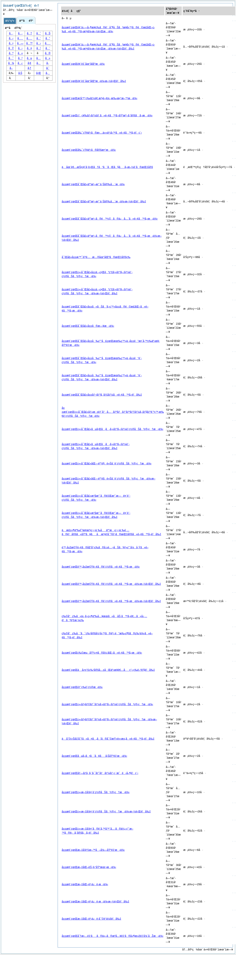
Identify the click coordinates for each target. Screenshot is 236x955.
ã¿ (20, 63)
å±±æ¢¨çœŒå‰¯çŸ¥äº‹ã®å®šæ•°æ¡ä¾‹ (89, 149)
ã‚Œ (38, 73)
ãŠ (47, 33)
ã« (20, 53)
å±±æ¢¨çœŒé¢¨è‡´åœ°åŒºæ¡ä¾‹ (83, 63)
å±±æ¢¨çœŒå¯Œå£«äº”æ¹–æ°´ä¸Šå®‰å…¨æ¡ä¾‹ (93, 184)
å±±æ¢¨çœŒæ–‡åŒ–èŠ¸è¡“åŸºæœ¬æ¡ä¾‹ (89, 867)
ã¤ (29, 48)
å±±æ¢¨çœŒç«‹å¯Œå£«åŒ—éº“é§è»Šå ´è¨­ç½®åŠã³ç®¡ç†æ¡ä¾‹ (107, 463)
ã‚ (38, 63)
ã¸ (38, 58)
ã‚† (29, 68)
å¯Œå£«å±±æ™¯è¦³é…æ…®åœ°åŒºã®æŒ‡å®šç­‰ (96, 257)
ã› (38, 43)
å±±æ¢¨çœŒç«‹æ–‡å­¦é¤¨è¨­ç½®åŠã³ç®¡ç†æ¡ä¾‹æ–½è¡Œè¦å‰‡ (106, 811)
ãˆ (38, 33)
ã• (11, 43)
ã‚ (11, 33)
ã (29, 38)
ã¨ (47, 48)
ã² (20, 58)
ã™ (29, 43)
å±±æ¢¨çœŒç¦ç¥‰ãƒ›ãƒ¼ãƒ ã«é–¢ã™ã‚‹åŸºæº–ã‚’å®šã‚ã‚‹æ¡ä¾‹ (107, 115)
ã (20, 38)
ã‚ (48, 73)
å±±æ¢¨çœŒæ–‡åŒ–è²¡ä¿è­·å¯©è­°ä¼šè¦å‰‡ (91, 918)
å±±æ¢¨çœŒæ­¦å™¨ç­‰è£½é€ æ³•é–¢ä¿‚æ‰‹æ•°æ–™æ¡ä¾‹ (99, 98)
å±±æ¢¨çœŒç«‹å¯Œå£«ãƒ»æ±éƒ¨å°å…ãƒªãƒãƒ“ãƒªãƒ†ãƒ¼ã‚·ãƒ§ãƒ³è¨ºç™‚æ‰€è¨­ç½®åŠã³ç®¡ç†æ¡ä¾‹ (113, 411)
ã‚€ (29, 63)
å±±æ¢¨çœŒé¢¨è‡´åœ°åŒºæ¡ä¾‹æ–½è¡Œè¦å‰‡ (94, 81)
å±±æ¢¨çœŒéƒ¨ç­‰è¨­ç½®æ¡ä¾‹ (82, 687)
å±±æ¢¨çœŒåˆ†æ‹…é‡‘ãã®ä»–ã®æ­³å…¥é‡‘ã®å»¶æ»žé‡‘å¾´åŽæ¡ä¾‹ (112, 935)
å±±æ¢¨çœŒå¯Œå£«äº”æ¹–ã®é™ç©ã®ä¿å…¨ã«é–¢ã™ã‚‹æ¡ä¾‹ (110, 218)
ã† (29, 33)
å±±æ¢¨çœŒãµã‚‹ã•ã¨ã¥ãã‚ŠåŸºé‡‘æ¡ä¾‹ (94, 755)
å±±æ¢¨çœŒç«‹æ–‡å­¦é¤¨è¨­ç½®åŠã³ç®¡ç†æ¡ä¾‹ (95, 792)
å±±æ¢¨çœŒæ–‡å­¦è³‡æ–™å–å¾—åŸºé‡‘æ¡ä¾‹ (93, 849)
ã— (20, 43)
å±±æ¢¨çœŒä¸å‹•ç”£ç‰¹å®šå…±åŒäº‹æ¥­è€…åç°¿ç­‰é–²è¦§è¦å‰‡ (108, 669)
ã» (47, 58)
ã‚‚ (47, 63)
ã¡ (20, 48)
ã (48, 43)
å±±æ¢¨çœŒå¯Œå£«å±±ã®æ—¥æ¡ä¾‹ (88, 325)
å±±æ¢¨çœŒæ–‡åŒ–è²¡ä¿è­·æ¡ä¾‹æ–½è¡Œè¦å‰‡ (95, 901)
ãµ (29, 58)
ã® (48, 53)
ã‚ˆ (47, 68)
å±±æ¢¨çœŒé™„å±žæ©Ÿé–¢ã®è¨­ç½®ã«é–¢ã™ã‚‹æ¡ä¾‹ (101, 566)
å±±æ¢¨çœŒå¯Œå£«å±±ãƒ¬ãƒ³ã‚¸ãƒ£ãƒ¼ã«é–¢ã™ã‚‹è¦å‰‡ (102, 394)
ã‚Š (20, 73)
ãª (11, 53)
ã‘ (38, 38)
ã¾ (11, 63)
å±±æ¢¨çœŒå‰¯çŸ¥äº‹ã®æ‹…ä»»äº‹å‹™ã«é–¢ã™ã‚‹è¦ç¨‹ (102, 132)
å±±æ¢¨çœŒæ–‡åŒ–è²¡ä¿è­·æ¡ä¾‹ (85, 884)
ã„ (20, 33)
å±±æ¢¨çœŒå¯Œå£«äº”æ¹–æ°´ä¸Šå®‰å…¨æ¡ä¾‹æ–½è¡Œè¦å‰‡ (104, 201)
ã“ (47, 38)
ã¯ (11, 58)
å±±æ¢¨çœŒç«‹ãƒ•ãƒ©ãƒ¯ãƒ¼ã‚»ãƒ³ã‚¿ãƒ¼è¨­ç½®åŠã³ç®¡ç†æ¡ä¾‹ (107, 704)
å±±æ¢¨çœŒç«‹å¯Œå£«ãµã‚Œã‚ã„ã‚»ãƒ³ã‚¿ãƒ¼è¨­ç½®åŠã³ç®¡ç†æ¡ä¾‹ (112, 429)
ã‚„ (11, 68)
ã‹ (11, 38)
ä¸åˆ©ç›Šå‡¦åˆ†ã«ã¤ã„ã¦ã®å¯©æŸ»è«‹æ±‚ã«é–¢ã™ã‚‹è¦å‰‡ (108, 738)
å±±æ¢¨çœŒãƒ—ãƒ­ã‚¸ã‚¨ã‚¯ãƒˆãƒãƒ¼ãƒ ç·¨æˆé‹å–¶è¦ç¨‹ (100, 773)
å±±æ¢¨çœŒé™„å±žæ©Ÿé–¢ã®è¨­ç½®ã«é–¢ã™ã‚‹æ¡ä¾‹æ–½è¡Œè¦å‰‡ (111, 583)
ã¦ (38, 48)
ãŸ (11, 48)
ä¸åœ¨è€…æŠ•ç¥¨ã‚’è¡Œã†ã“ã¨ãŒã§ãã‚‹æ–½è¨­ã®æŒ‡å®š (107, 167)
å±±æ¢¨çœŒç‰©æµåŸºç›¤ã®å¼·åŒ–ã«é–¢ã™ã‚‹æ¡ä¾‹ (102, 652)
